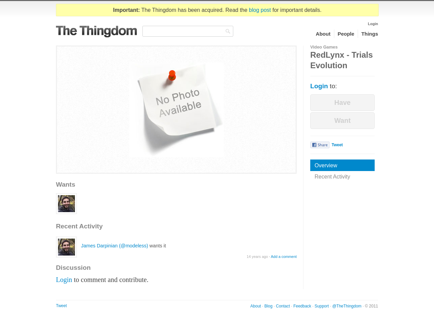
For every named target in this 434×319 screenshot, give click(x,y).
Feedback (302, 306)
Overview (326, 165)
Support (322, 306)
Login (373, 24)
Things (369, 34)
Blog (268, 306)
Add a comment (284, 257)
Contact (283, 306)
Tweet (337, 145)
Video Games (324, 47)
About (323, 34)
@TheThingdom (346, 306)
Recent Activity (332, 177)
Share (320, 145)
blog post (260, 10)
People (346, 34)
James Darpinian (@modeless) (114, 245)
